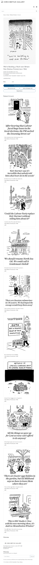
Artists (8, 14)
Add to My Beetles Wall (27, 88)
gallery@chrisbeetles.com (8, 547)
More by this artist (11, 88)
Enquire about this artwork (19, 85)
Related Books (19, 91)
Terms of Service (28, 559)
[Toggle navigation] (36, 7)
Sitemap (21, 562)
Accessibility (14, 562)
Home (4, 14)
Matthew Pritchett (13, 14)
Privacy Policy (22, 559)
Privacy (18, 562)
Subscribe (32, 556)
